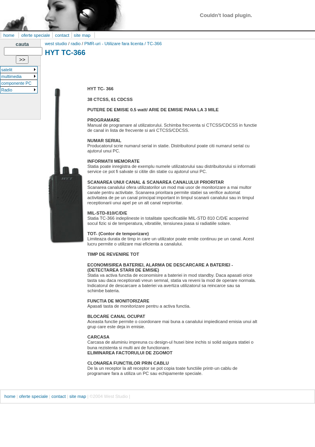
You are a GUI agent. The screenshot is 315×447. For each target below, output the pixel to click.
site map (81, 35)
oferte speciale (35, 35)
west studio (56, 43)
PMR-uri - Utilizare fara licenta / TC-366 (123, 43)
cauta (22, 44)
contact (62, 35)
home (9, 35)
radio (76, 43)
